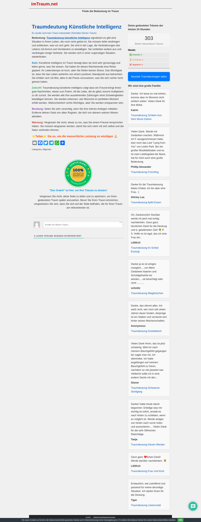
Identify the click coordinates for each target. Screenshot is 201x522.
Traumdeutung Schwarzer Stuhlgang (145, 389)
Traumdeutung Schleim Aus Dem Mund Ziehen (146, 117)
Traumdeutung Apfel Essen (146, 202)
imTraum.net (44, 3)
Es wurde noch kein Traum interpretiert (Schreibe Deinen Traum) (64, 33)
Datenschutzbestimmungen (104, 517)
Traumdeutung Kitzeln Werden (148, 444)
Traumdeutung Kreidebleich (146, 331)
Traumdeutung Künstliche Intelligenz (77, 27)
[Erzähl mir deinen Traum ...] (83, 224)
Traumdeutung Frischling (145, 172)
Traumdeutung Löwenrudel (146, 505)
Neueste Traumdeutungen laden (149, 76)
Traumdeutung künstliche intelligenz (68, 37)
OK (180, 520)
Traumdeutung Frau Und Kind (147, 471)
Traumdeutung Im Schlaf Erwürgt (144, 249)
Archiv (88, 517)
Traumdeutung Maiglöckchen (147, 293)
